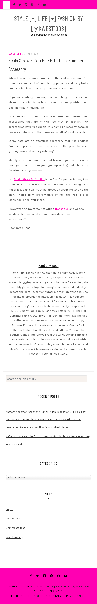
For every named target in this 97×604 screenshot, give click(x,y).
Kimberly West (49, 265)
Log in (9, 509)
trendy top (62, 209)
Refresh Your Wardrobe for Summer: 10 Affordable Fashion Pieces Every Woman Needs (48, 440)
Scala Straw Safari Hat (29, 179)
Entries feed (13, 518)
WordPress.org (14, 537)
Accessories (16, 53)
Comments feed (16, 528)
